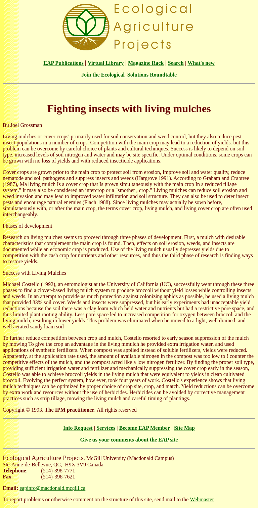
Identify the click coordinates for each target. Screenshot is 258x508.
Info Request (78, 428)
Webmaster (202, 499)
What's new (200, 63)
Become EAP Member (144, 428)
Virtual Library (106, 63)
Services (105, 428)
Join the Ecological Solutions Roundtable (129, 75)
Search (176, 63)
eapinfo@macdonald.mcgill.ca (52, 488)
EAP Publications (63, 63)
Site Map (184, 428)
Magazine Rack (146, 63)
